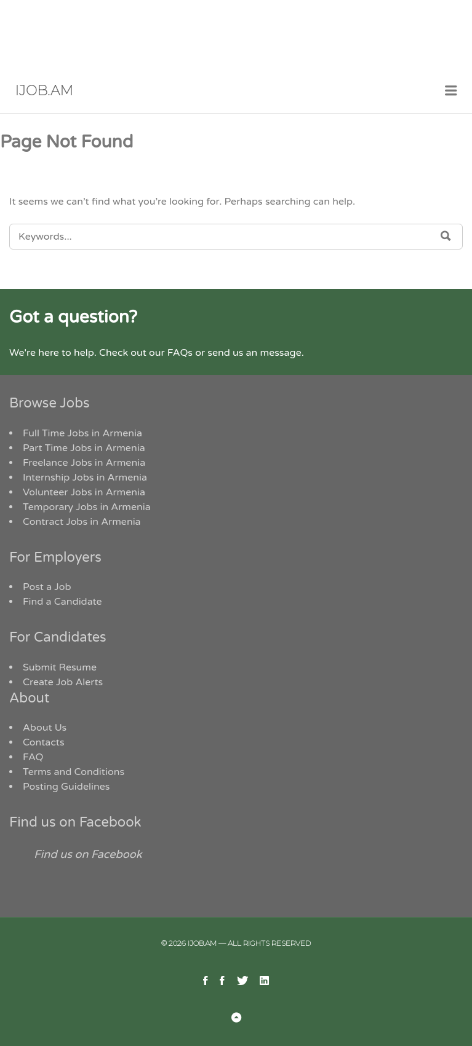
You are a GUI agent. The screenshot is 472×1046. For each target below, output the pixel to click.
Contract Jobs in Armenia (82, 522)
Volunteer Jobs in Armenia (84, 492)
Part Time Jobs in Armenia (84, 448)
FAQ (33, 757)
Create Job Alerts (63, 682)
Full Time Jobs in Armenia (82, 433)
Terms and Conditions (73, 772)
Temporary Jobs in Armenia (87, 507)
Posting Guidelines (66, 787)
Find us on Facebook (75, 822)
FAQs (180, 353)
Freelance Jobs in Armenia (84, 463)
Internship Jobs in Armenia (85, 477)
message (280, 353)
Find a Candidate (62, 602)
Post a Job (47, 587)
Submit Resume (60, 667)
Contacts (44, 742)
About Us (44, 728)
